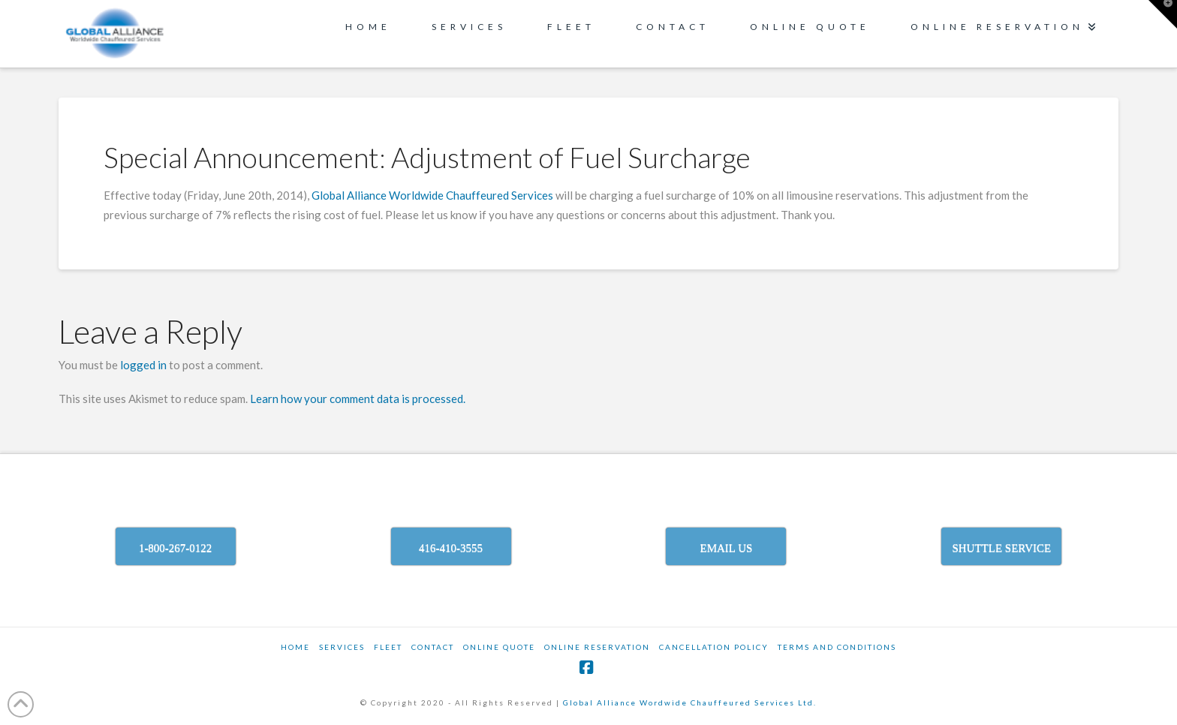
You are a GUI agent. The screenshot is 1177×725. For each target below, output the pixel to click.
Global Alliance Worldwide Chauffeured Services (433, 195)
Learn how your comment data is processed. (357, 398)
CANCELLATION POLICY (714, 646)
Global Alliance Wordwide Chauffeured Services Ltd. (690, 702)
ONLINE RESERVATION (597, 646)
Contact (432, 646)
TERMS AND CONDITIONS (837, 646)
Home (295, 646)
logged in (143, 365)
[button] (1162, 14)
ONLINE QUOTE (499, 646)
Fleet (388, 646)
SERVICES (342, 646)
